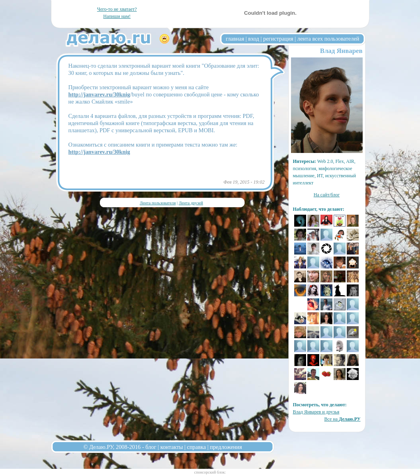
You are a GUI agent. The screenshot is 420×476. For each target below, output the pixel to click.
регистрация (278, 38)
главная (235, 38)
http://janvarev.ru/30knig (99, 94)
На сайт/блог (327, 195)
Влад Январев (341, 51)
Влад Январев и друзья (316, 412)
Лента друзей (191, 202)
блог (150, 447)
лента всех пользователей (328, 38)
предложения (226, 447)
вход (253, 38)
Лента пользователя (158, 202)
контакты (171, 447)
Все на (342, 419)
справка (196, 447)
